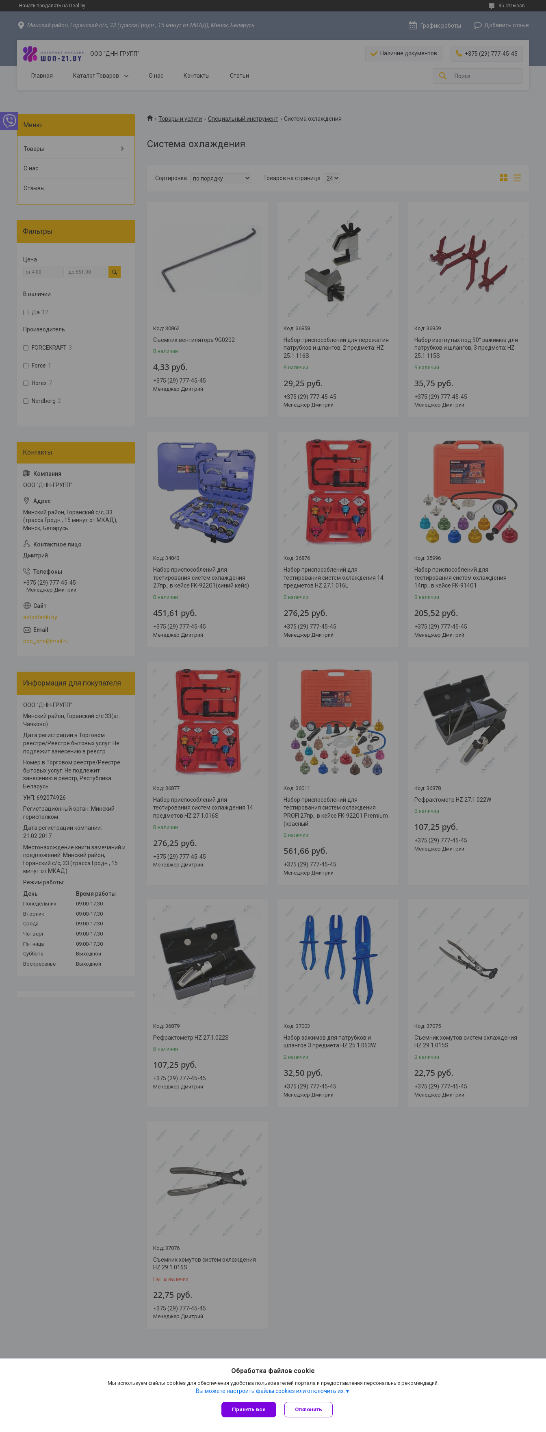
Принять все (249, 1409)
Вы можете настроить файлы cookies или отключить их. (270, 1391)
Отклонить (308, 1409)
